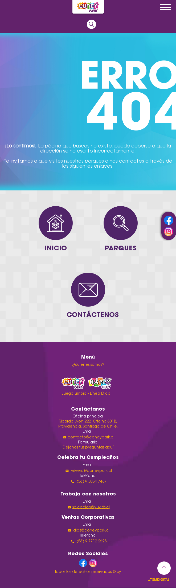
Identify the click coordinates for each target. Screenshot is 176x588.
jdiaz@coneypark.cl (90, 531)
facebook (168, 220)
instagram (168, 231)
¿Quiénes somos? (88, 365)
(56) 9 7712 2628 (91, 541)
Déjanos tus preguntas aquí (88, 448)
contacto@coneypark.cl (91, 437)
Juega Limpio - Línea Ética (86, 394)
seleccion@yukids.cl (91, 507)
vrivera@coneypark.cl (91, 471)
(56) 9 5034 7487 (91, 482)
